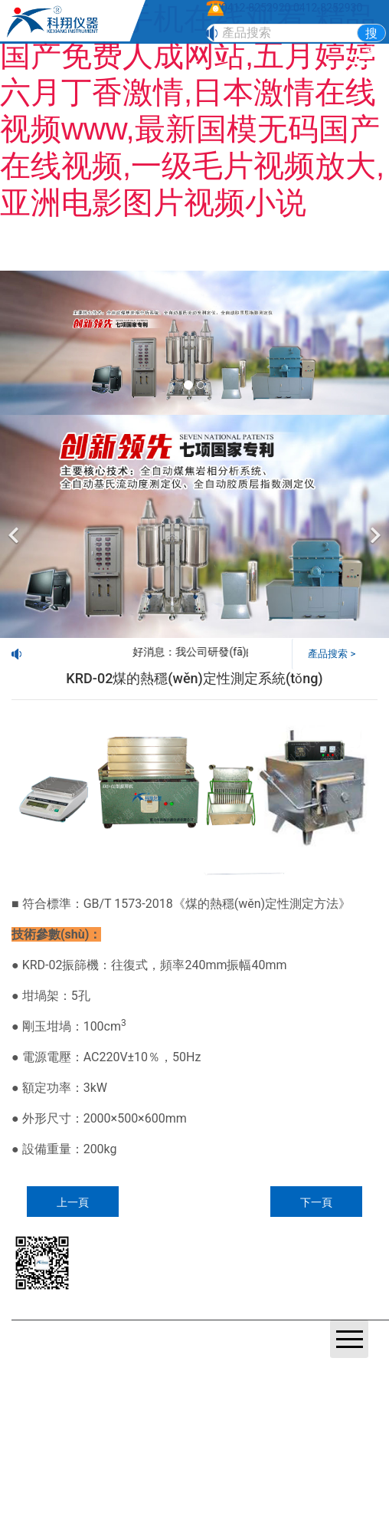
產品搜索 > (331, 653)
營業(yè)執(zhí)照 (68, 1359)
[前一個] (15, 526)
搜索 (371, 34)
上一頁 (73, 1202)
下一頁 (316, 1202)
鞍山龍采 (172, 1359)
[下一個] (373, 526)
